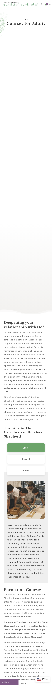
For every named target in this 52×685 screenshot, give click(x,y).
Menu (6, 682)
